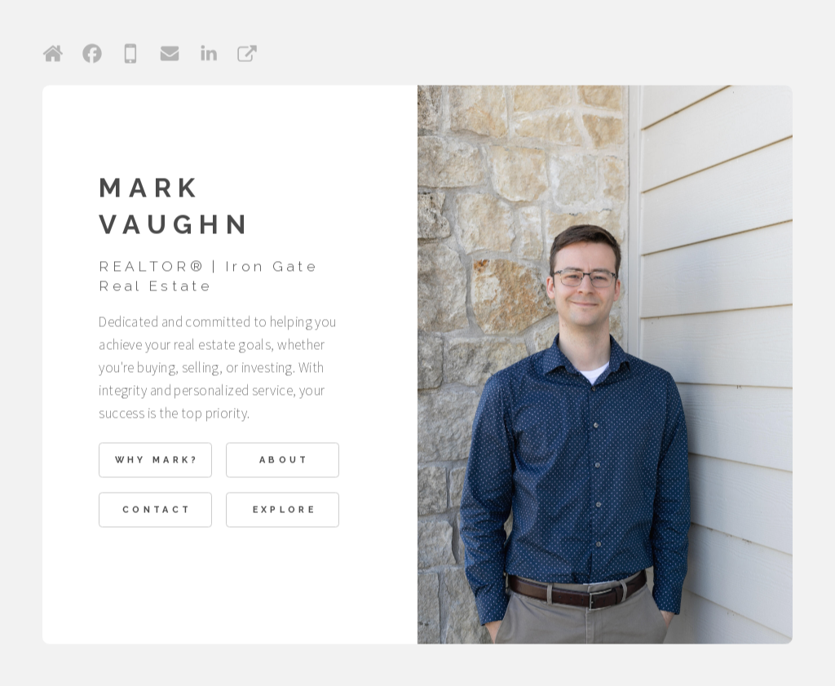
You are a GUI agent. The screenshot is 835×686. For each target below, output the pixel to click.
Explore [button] (284, 510)
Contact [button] (157, 510)
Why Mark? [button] (157, 461)
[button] (53, 54)
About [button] (284, 461)
